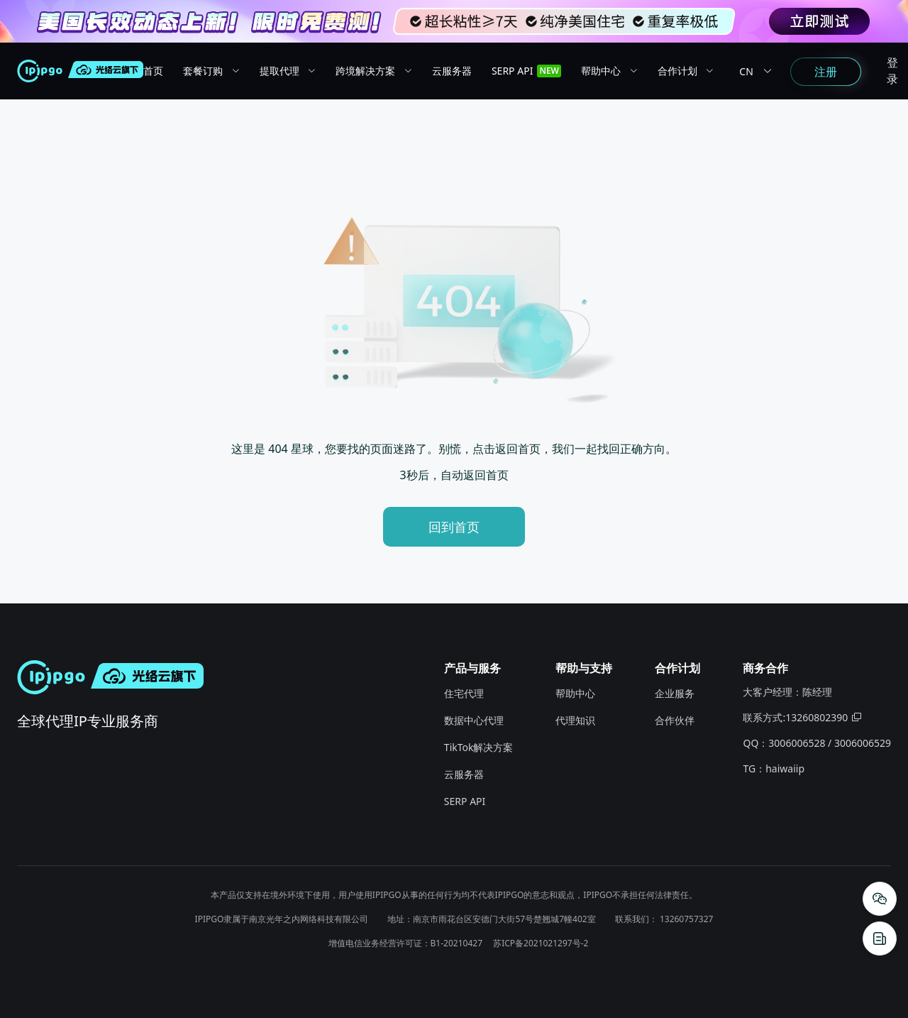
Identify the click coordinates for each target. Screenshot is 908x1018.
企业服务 (674, 693)
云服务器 (464, 774)
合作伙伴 (674, 720)
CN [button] (757, 71)
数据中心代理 (474, 720)
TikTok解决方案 (479, 747)
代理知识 (575, 720)
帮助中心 (575, 693)
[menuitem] (163, 71)
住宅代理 (464, 693)
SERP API (464, 801)
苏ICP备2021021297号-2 (540, 943)
